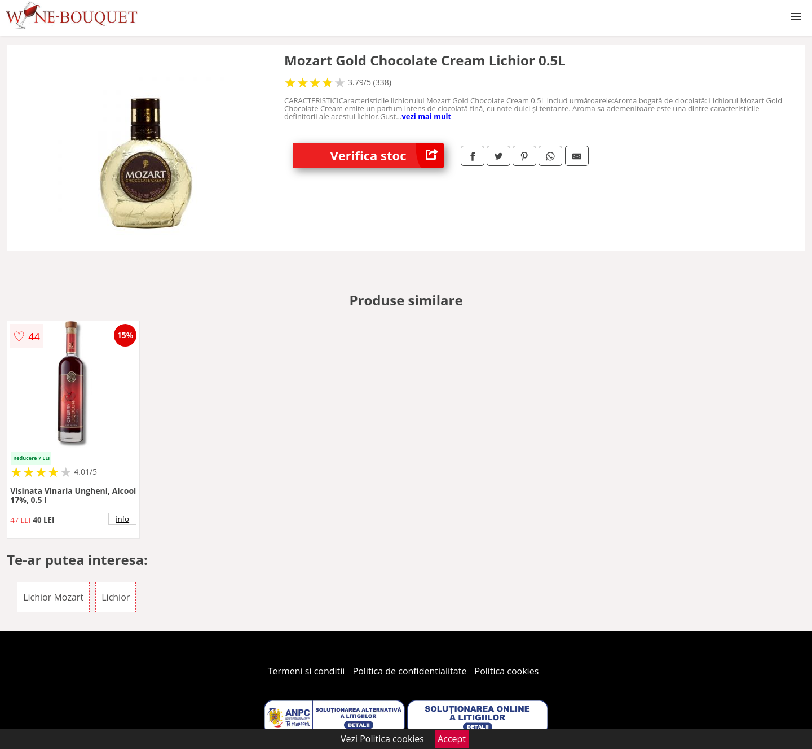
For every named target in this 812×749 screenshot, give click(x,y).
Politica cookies (507, 671)
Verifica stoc (387, 155)
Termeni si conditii (306, 671)
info (122, 519)
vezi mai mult (426, 116)
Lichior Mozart (53, 597)
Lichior (116, 597)
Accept (452, 739)
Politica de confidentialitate (410, 671)
